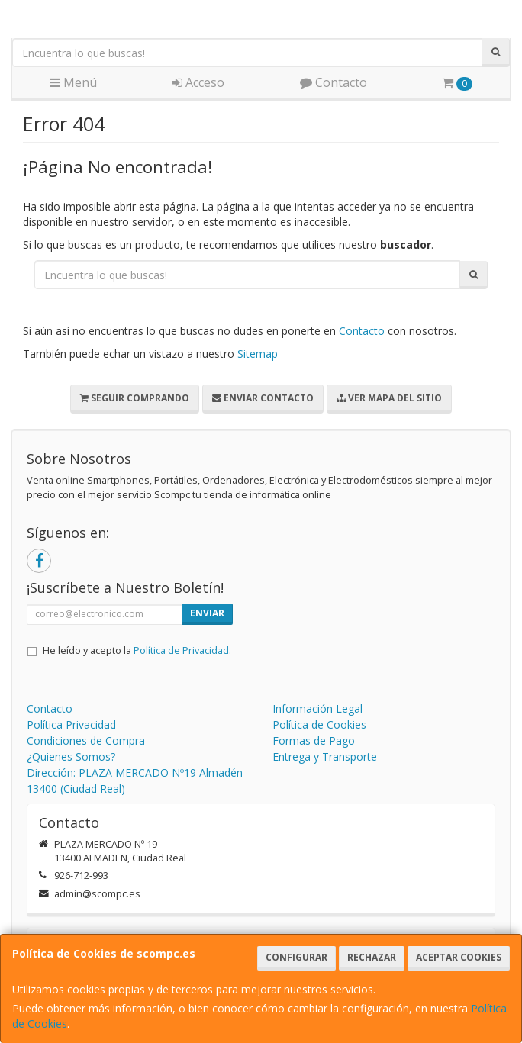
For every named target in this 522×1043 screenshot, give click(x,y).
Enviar (207, 613)
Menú (73, 82)
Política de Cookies (319, 724)
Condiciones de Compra (86, 740)
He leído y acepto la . (137, 650)
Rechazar (371, 957)
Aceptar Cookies (458, 957)
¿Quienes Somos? (71, 756)
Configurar (296, 957)
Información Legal (317, 708)
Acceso (198, 82)
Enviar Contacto (263, 397)
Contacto (333, 82)
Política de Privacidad (181, 650)
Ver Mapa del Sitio (389, 397)
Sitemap (257, 353)
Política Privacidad (71, 724)
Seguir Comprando (134, 397)
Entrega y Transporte (324, 756)
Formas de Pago (313, 740)
